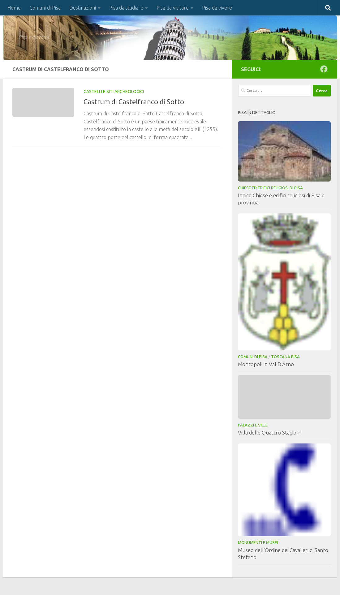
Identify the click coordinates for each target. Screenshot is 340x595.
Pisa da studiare (126, 8)
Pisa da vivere (217, 8)
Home (14, 8)
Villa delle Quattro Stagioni (269, 432)
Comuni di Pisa (45, 8)
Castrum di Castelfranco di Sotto (134, 101)
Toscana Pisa (285, 356)
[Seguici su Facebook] (324, 69)
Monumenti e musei (258, 542)
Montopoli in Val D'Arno (266, 364)
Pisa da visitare (173, 8)
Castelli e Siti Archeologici (114, 91)
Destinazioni (82, 8)
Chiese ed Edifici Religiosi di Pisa (270, 188)
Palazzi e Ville (253, 425)
